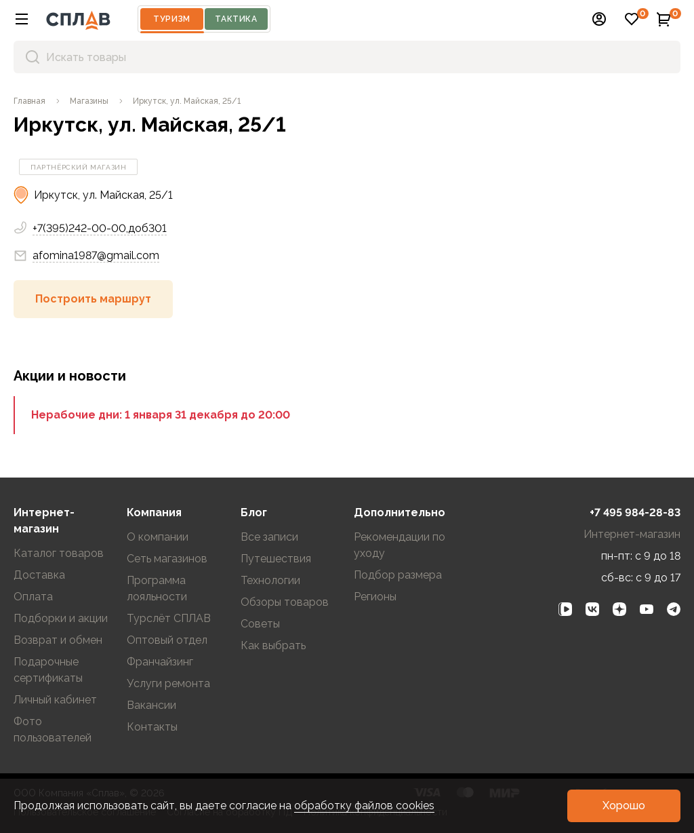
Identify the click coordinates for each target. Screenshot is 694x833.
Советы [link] (260, 623)
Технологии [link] (270, 580)
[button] (21, 19)
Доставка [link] (39, 574)
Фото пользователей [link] (52, 729)
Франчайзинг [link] (160, 661)
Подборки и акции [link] (61, 618)
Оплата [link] (33, 596)
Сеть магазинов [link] (167, 558)
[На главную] (78, 19)
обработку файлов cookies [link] (364, 805)
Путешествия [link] (276, 558)
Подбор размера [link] (398, 574)
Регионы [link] (375, 596)
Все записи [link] (269, 536)
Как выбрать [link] (273, 645)
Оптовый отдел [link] (167, 640)
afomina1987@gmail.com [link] (86, 256)
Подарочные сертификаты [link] (48, 669)
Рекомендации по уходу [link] (399, 545)
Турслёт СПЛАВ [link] (169, 618)
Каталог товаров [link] (59, 553)
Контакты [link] (152, 726)
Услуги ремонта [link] (168, 683)
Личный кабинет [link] (55, 699)
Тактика (236, 19)
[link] (29, 101)
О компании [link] (157, 536)
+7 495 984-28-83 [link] (635, 512)
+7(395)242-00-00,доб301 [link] (100, 228)
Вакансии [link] (151, 705)
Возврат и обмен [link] (58, 640)
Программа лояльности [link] (157, 588)
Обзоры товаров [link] (285, 602)
